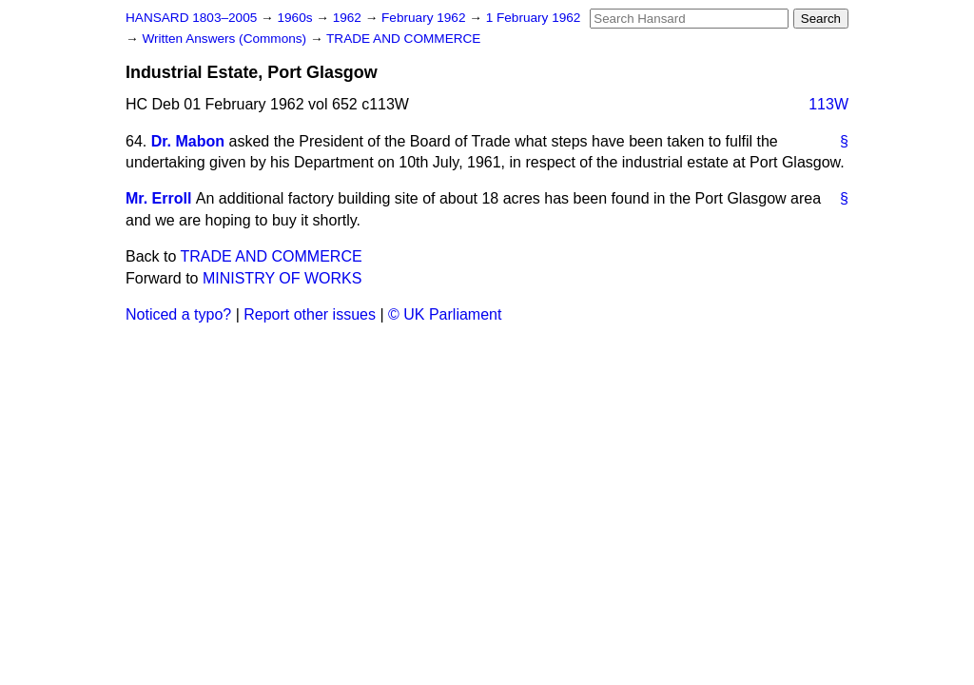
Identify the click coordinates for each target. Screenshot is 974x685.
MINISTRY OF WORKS (282, 278)
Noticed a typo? (178, 314)
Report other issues (310, 314)
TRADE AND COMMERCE (403, 38)
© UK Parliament (444, 314)
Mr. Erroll (158, 198)
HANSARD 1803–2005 (191, 17)
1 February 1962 (533, 17)
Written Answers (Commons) (226, 38)
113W (828, 104)
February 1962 (425, 17)
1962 (349, 17)
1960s (296, 17)
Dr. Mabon (187, 141)
